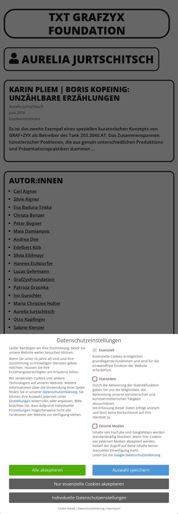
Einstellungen (19, 405)
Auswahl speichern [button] (130, 474)
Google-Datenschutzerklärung (137, 459)
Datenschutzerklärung (60, 396)
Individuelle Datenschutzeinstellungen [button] (89, 502)
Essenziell (104, 354)
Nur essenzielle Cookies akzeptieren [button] (89, 488)
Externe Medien (109, 430)
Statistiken (105, 383)
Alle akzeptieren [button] (47, 474)
